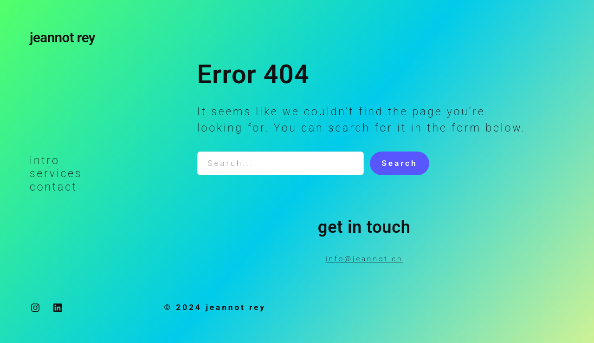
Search (399, 163)
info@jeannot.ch (364, 259)
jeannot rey (62, 38)
